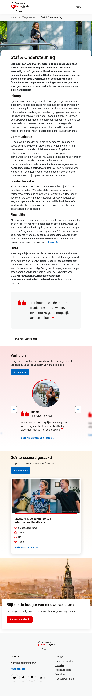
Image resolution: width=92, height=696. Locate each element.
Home (13, 17)
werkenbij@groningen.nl (24, 662)
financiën (53, 242)
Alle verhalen (20, 372)
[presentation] (14, 409)
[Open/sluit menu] (77, 7)
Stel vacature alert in (19, 619)
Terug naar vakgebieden (25, 338)
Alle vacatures (20, 470)
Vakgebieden (28, 17)
